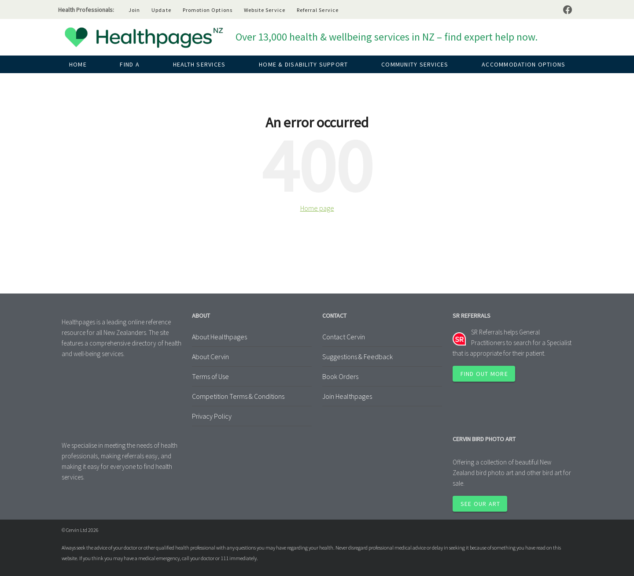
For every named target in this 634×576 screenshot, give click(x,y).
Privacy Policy (212, 416)
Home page (317, 208)
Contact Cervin (343, 336)
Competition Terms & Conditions (238, 396)
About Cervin (210, 356)
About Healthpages (219, 336)
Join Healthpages (347, 396)
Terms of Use (210, 376)
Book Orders (340, 376)
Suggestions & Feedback (357, 356)
